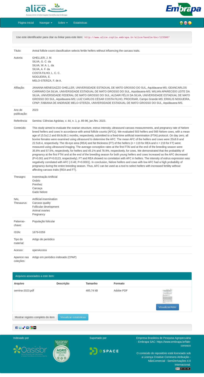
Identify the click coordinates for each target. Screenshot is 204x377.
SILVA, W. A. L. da (43, 65)
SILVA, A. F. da (41, 69)
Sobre (63, 22)
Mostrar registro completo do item (35, 317)
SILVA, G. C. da (41, 61)
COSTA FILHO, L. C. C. (46, 72)
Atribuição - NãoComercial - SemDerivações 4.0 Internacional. (169, 360)
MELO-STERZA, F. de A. (47, 80)
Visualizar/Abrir (168, 307)
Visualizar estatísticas (73, 317)
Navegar (46, 22)
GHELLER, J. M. (42, 57)
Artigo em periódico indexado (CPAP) (54, 257)
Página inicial (26, 22)
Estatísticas (80, 22)
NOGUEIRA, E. (41, 76)
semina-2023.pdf (24, 290)
